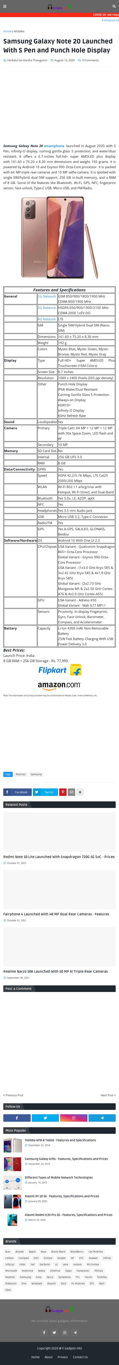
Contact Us (80, 1357)
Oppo (68, 1271)
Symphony (64, 1277)
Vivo (24, 1283)
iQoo (8, 1290)
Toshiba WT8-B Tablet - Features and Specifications (60, 1140)
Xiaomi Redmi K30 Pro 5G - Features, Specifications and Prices (68, 1215)
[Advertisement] (59, 103)
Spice (50, 1277)
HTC (81, 1258)
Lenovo (77, 1264)
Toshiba (102, 1277)
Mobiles (19, 31)
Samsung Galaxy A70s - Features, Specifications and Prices (66, 1159)
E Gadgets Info (72, 1348)
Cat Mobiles (96, 1251)
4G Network (47, 319)
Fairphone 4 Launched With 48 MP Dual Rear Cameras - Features (56, 914)
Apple (32, 1251)
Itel (32, 1264)
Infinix (107, 1258)
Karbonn (45, 1264)
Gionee (48, 1258)
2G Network (47, 296)
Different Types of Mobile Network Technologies (59, 1177)
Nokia (41, 1271)
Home (7, 31)
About (49, 1357)
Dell (36, 1258)
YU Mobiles (78, 1283)
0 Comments (90, 60)
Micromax (93, 1264)
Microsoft (11, 1271)
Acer (8, 1251)
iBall (102, 1283)
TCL (78, 1277)
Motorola (27, 1271)
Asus (43, 1251)
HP (72, 1258)
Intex (22, 1264)
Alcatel (20, 1251)
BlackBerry (76, 1251)
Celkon (9, 1258)
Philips (98, 1271)
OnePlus (55, 1271)
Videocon (10, 1283)
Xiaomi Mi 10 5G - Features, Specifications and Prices (62, 1196)
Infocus (9, 1264)
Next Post (107, 1095)
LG (56, 1264)
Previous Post (14, 1095)
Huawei (93, 1258)
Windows (37, 1283)
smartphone (54, 146)
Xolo (63, 1283)
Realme (10, 1277)
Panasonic (83, 1271)
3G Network (47, 307)
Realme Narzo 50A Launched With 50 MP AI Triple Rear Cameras (55, 971)
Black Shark (58, 1251)
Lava (65, 1264)
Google (61, 1258)
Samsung (36, 774)
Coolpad (24, 1258)
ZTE (92, 1283)
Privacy (63, 1357)
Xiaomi (51, 1283)
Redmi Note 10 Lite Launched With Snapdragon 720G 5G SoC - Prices (59, 857)
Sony (39, 1277)
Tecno (88, 1277)
